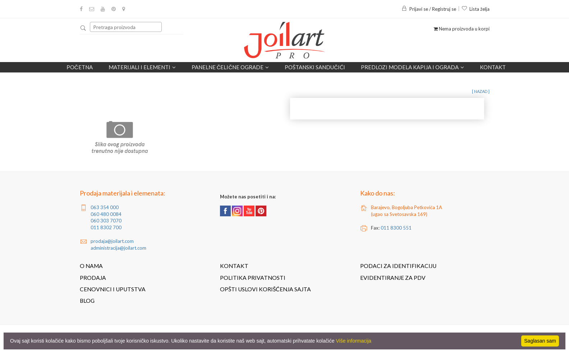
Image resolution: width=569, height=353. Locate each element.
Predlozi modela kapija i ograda (412, 67)
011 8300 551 (396, 228)
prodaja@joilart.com (112, 241)
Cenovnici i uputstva (113, 289)
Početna (79, 67)
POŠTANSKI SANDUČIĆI (315, 67)
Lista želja (476, 9)
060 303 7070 (106, 220)
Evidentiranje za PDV (393, 277)
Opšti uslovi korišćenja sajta (265, 289)
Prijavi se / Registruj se (428, 9)
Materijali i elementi (142, 67)
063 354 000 (105, 207)
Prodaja (93, 277)
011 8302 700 (106, 227)
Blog (87, 300)
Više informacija (354, 341)
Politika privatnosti (252, 277)
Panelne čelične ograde (230, 67)
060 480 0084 (106, 214)
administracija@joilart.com (118, 248)
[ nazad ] (481, 91)
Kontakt (493, 67)
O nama (91, 266)
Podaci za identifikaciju (398, 266)
